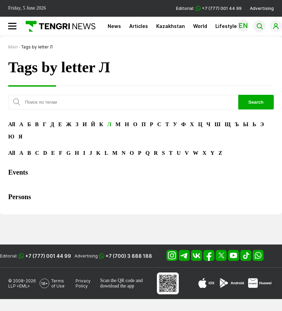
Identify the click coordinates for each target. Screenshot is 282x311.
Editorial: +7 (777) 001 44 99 (209, 8)
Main (13, 46)
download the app (117, 285)
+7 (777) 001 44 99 (48, 256)
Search (256, 102)
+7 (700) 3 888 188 (129, 256)
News (114, 26)
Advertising (262, 8)
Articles (138, 26)
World (200, 26)
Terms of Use (58, 283)
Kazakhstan (170, 26)
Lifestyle (226, 26)
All (11, 124)
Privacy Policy (83, 283)
